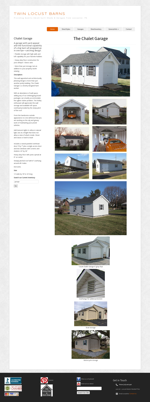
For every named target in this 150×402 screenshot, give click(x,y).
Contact (129, 29)
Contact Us (133, 394)
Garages (80, 29)
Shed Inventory (96, 29)
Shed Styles (66, 29)
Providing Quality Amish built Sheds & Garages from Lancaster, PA (50, 18)
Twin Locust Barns (39, 14)
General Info (114, 29)
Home (52, 29)
